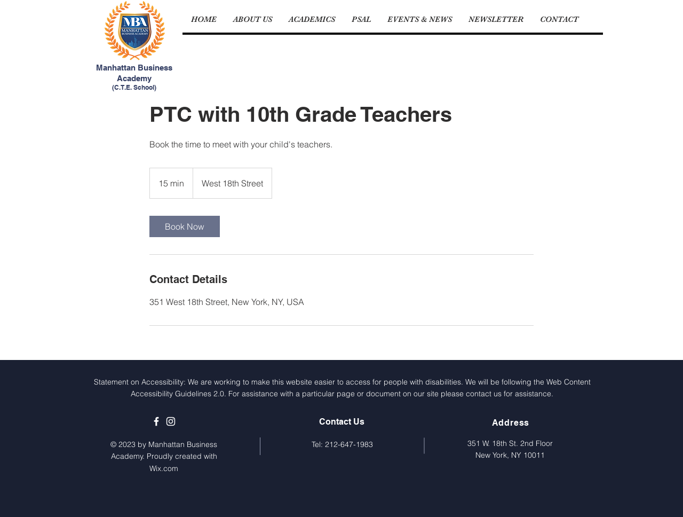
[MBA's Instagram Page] (171, 421)
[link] (184, 226)
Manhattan (117, 67)
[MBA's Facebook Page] (156, 421)
